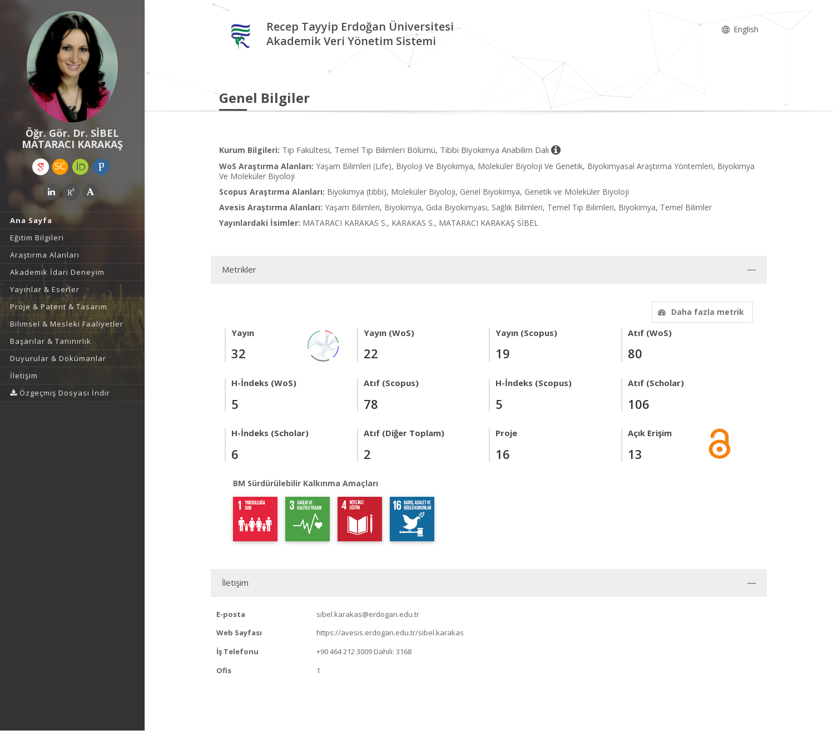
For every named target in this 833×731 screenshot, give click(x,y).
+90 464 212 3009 (344, 651)
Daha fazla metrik (699, 312)
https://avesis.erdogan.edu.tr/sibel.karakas (390, 633)
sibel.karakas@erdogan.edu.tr (367, 614)
